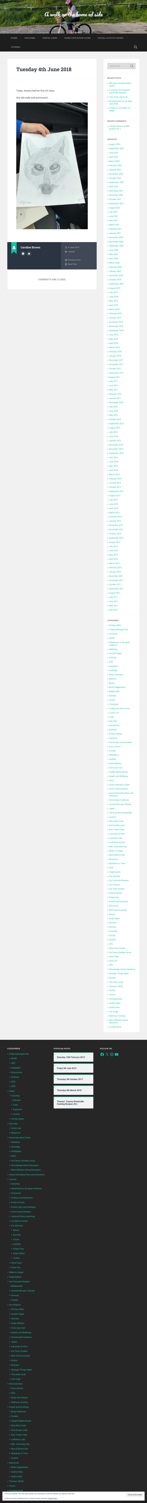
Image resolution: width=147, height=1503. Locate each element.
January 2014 (115, 483)
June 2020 (113, 250)
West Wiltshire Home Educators (27, 1167)
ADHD (112, 638)
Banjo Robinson (116, 674)
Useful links (49, 38)
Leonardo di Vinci (117, 834)
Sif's (111, 944)
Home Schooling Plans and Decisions (28, 1172)
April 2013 (113, 508)
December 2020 (116, 237)
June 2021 (113, 216)
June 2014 (113, 462)
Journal (16, 47)
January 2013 (115, 521)
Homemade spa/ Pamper (120, 804)
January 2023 (115, 170)
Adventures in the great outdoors (27, 1185)
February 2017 (115, 394)
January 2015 (115, 440)
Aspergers (113, 666)
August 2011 (114, 593)
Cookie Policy (52, 1498)
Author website (29, 253)
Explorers (113, 738)
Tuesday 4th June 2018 (45, 69)
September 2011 (116, 589)
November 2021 (116, 195)
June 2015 (113, 436)
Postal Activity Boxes (110, 38)
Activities (113, 634)
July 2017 (113, 381)
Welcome (29, 38)
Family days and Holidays (120, 742)
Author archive (23, 253)
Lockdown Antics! (117, 842)
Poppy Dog (114, 897)
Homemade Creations (119, 800)
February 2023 (115, 165)
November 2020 (116, 241)
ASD (111, 662)
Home (14, 38)
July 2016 (113, 407)
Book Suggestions (117, 687)
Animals (113, 658)
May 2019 (113, 301)
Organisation (115, 872)
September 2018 (116, 330)
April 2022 (113, 186)
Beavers (112, 679)
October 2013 (115, 487)
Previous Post (74, 260)
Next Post (72, 264)
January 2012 (115, 572)
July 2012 (113, 546)
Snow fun (113, 961)
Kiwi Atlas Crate (116, 821)
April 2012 (113, 559)
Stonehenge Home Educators (122, 969)
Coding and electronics (119, 708)
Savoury (112, 927)
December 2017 (116, 360)
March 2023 (114, 161)
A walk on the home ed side (73, 14)
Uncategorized (115, 999)
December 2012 (116, 525)
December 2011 (116, 576)
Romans (113, 923)
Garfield (112, 759)
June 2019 (113, 296)
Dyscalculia (114, 725)
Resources (114, 906)
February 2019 (115, 313)
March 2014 (114, 474)
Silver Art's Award (117, 948)
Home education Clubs (77, 38)
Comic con (114, 713)
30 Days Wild (115, 625)
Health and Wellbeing (118, 776)
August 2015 (114, 428)
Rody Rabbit (114, 918)
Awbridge (113, 670)
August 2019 (114, 288)
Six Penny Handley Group (120, 952)
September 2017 (116, 373)
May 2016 (113, 415)
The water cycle (116, 982)
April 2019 (113, 305)
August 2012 (114, 542)
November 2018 (116, 326)
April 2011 (113, 610)
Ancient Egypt (115, 653)
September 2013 (116, 491)
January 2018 (115, 356)
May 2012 (113, 555)
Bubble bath (114, 691)
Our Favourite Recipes (119, 880)
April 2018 (113, 343)
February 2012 (115, 567)
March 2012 (114, 563)
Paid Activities (115, 893)
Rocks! (112, 914)
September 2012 (116, 538)
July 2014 (113, 457)
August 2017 (114, 377)
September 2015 (116, 423)
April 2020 (113, 258)
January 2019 (115, 318)
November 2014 (116, 449)
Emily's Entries (115, 734)
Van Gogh (113, 1011)
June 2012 (113, 551)
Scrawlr (112, 939)
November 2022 (116, 174)
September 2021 (116, 203)
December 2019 (116, 275)
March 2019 (114, 309)
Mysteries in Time (117, 863)
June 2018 (113, 335)
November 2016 (116, 402)
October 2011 (115, 584)
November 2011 (116, 580)
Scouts (112, 935)
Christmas (113, 704)
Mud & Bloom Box (117, 855)
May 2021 (113, 220)
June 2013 (113, 504)
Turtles (112, 990)
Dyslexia (113, 729)
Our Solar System (117, 889)
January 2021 (115, 233)
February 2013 (115, 517)
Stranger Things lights (119, 973)
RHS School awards (118, 910)
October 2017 (115, 368)
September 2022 (116, 182)
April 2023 (113, 157)
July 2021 (113, 212)
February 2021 (115, 229)
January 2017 (115, 398)
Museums (113, 859)
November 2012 (116, 529)
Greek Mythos (115, 763)
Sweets (112, 978)
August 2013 (114, 495)
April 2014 (113, 470)
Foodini (112, 751)
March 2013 (114, 512)
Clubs (12, 1090)
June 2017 (113, 385)
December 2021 (116, 191)
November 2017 (116, 364)
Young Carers (115, 1027)
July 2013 (113, 500)
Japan (112, 808)
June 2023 (113, 153)
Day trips (113, 721)
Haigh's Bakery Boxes (118, 772)
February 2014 (115, 479)
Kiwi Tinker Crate (116, 829)
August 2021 (114, 208)
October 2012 (115, 534)
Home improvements (118, 789)
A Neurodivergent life (118, 629)
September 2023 (116, 148)
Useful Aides (115, 1003)
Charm (112, 700)
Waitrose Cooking (117, 1016)
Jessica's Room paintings (120, 813)
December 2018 (116, 322)
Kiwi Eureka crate (117, 825)
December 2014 (116, 445)
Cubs (111, 717)
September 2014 (116, 453)
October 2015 (115, 419)
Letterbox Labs (115, 838)
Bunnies (112, 696)
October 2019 (115, 280)
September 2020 (116, 246)
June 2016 (113, 411)
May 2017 (113, 390)
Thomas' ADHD (116, 986)
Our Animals (114, 876)
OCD (111, 868)
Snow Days (114, 956)
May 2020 (113, 254)
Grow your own (116, 768)
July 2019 (113, 292)
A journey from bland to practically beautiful (119, 91)
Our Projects (114, 885)
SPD (111, 965)
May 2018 (113, 339)
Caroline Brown (116, 126)
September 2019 (116, 284)
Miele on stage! (116, 851)
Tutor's (112, 995)
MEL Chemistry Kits (118, 846)
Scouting (113, 931)
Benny (112, 683)
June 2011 (113, 601)
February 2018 (115, 352)
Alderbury (113, 649)
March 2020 (114, 263)
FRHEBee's (114, 755)
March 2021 (114, 224)
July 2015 (113, 432)
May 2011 (113, 605)
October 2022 (115, 178)
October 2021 (115, 199)
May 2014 (113, 466)
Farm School (115, 746)
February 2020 (115, 267)
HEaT (111, 780)
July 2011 (113, 597)
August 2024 (114, 144)
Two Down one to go (118, 97)
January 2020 (115, 271)
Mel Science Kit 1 (119, 127)
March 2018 (114, 347)
